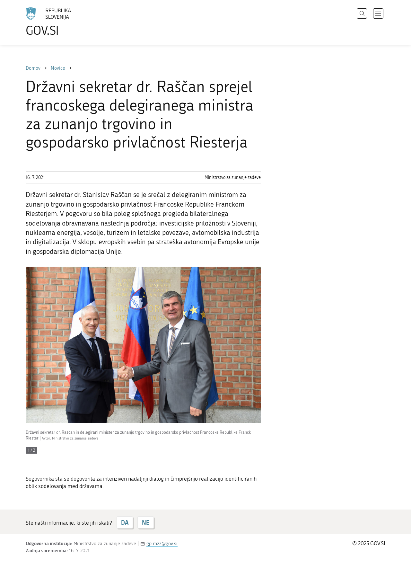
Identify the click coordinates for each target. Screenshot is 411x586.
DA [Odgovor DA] (124, 522)
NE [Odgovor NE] (145, 522)
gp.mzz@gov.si (162, 543)
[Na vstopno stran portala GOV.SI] (66, 21)
